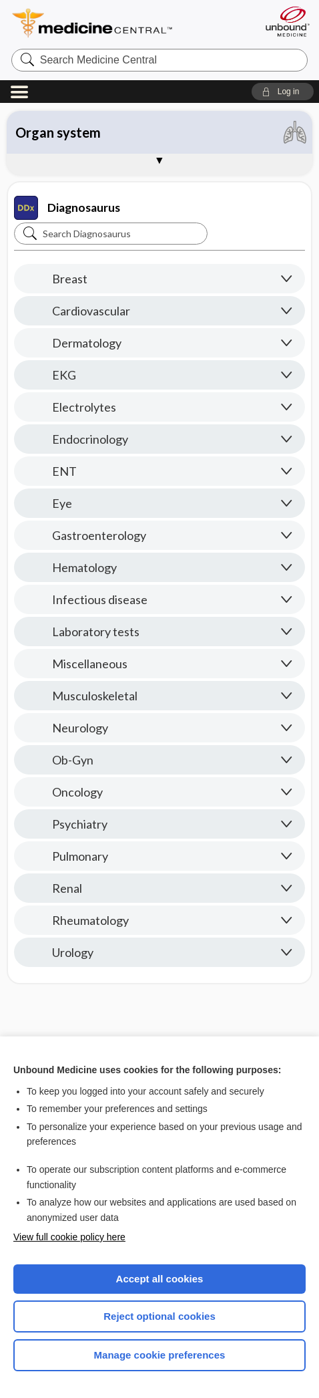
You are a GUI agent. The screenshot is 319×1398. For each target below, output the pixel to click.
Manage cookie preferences (160, 1355)
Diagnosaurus (67, 208)
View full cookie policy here (69, 1237)
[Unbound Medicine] (287, 21)
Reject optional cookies (159, 1316)
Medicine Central (116, 23)
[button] (283, 91)
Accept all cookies (160, 1278)
